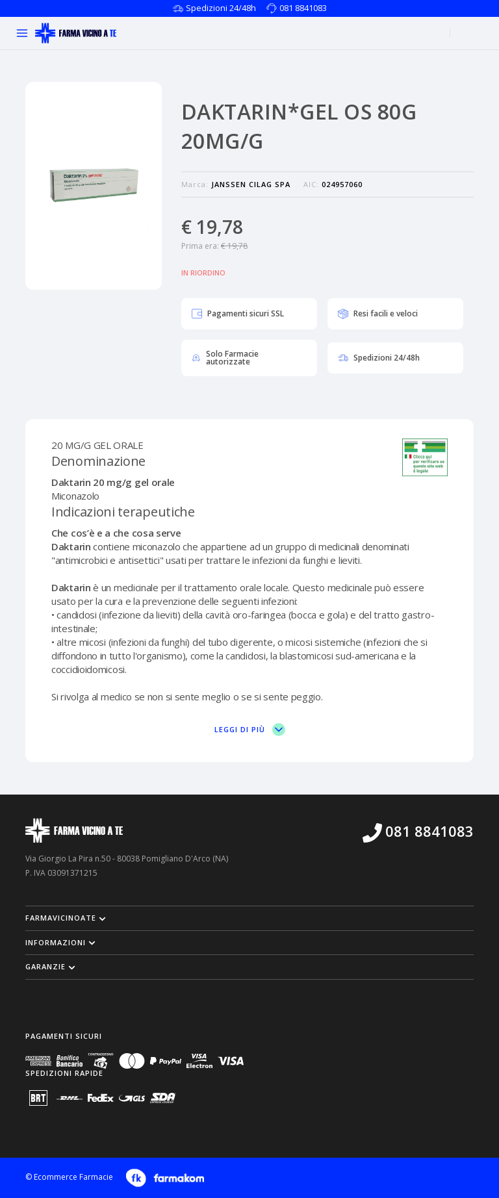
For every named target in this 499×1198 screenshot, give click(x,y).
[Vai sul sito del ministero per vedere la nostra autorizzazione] (425, 458)
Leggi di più (249, 729)
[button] (249, 918)
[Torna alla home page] (75, 33)
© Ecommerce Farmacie (69, 1176)
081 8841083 (303, 8)
